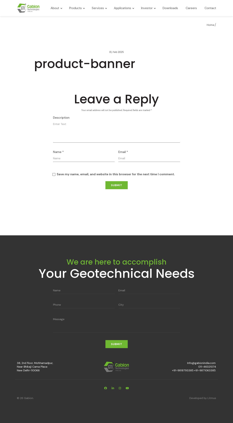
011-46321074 (207, 367)
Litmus (211, 398)
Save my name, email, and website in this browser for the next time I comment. (116, 176)
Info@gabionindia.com (201, 363)
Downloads (170, 8)
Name (58, 153)
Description (61, 119)
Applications (122, 8)
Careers (191, 8)
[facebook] (105, 388)
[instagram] (120, 388)
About (55, 8)
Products (75, 8)
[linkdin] (113, 388)
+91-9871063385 (205, 370)
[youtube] (127, 388)
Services (98, 8)
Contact (210, 8)
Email (123, 153)
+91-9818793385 (183, 370)
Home (210, 25)
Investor (147, 8)
